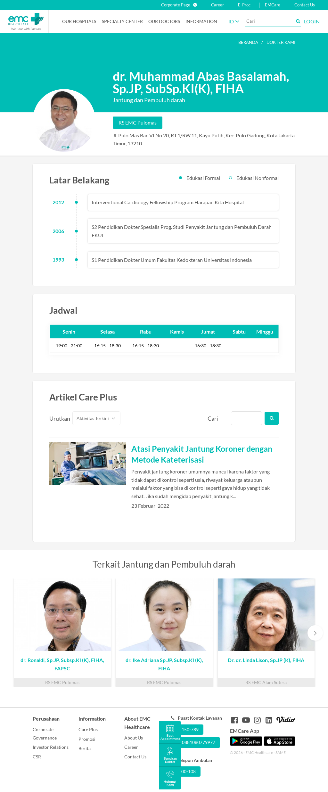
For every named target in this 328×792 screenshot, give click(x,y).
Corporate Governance (45, 733)
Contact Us (304, 5)
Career (217, 5)
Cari (213, 418)
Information (201, 21)
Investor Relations (51, 747)
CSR (37, 756)
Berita (84, 748)
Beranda (248, 42)
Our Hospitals (79, 21)
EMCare (272, 5)
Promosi (86, 739)
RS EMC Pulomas (138, 122)
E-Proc (244, 5)
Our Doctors (164, 21)
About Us (133, 737)
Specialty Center (122, 21)
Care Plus (88, 729)
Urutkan (57, 418)
